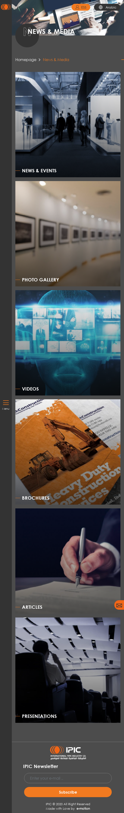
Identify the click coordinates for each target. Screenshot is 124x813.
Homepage (25, 59)
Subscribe (68, 792)
